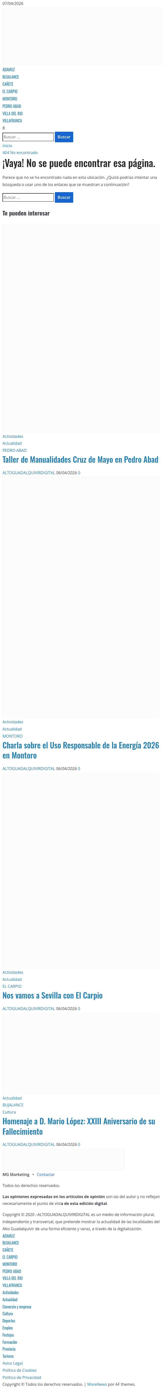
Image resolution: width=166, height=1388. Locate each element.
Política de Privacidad (21, 1377)
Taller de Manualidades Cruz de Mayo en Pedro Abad (80, 459)
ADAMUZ (8, 69)
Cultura (9, 1112)
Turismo (7, 1356)
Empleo (7, 1328)
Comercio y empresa (16, 1307)
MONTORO (9, 99)
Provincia (8, 1349)
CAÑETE (7, 84)
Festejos (8, 1335)
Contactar (46, 1174)
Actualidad (12, 443)
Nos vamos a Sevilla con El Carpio (52, 995)
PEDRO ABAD (11, 106)
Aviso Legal (12, 1363)
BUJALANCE (10, 77)
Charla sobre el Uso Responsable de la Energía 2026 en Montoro (80, 750)
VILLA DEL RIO (12, 113)
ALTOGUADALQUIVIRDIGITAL (29, 472)
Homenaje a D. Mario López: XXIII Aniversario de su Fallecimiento (78, 1126)
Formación (9, 1342)
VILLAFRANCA (12, 121)
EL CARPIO (9, 91)
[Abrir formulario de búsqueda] (3, 128)
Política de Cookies (19, 1370)
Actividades (12, 436)
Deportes (8, 1321)
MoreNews (97, 1384)
